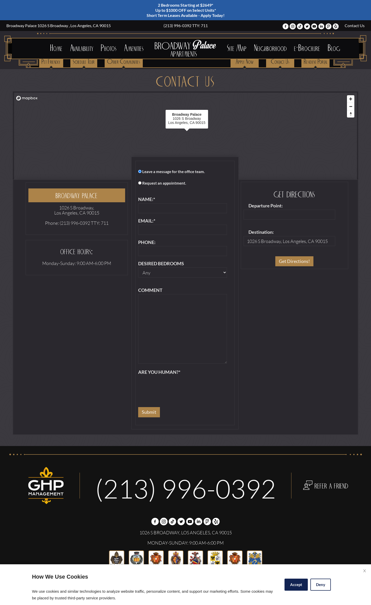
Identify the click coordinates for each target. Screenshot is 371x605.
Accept (296, 584)
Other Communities (123, 62)
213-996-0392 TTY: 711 (185, 25)
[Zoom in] (350, 99)
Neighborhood (270, 48)
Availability (82, 48)
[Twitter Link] (307, 26)
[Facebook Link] (285, 26)
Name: (146, 199)
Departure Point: (265, 205)
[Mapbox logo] (27, 98)
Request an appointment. (164, 183)
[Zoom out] (350, 106)
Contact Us (355, 25)
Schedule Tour (84, 62)
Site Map (237, 48)
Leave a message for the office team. (173, 171)
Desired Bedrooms (161, 263)
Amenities (134, 48)
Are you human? (159, 372)
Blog (334, 48)
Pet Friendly (51, 62)
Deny (320, 584)
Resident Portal (316, 62)
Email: (146, 221)
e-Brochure (307, 48)
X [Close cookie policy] (364, 570)
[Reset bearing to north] (350, 114)
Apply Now (245, 62)
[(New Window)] (293, 26)
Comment (150, 290)
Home (56, 48)
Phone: (147, 242)
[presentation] (177, 386)
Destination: (261, 232)
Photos (109, 48)
